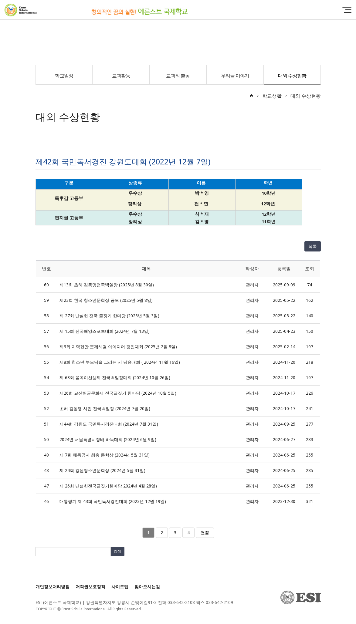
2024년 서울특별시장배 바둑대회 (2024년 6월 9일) (107, 439)
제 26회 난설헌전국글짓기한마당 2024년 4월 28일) (108, 486)
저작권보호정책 (90, 586)
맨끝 (205, 532)
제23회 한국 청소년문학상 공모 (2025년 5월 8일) (106, 300)
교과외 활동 (178, 75)
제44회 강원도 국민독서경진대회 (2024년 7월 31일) (108, 424)
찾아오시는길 (147, 586)
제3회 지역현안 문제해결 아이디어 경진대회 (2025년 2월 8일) (118, 346)
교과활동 (121, 75)
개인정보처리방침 (53, 586)
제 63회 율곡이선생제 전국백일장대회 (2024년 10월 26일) (114, 377)
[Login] (149, 609)
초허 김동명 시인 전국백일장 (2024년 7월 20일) (104, 408)
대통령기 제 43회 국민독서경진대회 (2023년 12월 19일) (112, 501)
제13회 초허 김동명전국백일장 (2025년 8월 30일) (106, 285)
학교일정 (64, 75)
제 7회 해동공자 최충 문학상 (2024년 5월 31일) (104, 455)
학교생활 (272, 96)
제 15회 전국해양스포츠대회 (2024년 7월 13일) (104, 331)
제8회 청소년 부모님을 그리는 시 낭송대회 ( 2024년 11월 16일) (119, 362)
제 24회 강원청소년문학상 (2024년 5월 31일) (102, 470)
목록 (312, 246)
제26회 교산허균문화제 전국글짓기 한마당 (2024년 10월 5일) (117, 393)
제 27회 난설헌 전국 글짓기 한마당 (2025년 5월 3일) (109, 316)
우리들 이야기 (235, 75)
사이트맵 (119, 586)
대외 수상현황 (292, 75)
